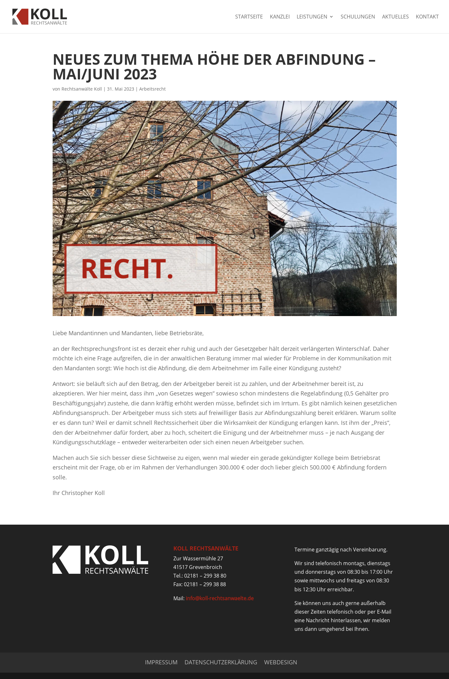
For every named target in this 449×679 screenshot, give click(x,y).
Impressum (161, 662)
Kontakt (427, 17)
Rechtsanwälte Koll (82, 89)
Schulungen (358, 17)
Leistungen (312, 17)
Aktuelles (395, 17)
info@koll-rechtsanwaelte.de (220, 598)
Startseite (249, 17)
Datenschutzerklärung (221, 662)
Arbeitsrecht (152, 89)
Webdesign (280, 662)
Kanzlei (280, 17)
